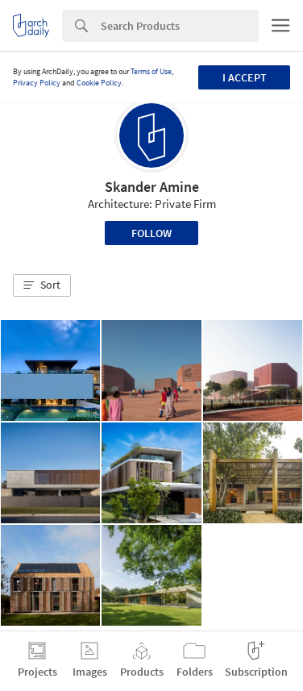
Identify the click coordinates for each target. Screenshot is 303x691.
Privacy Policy (36, 82)
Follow (151, 233)
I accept (244, 77)
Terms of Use (151, 71)
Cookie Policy (99, 82)
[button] (42, 285)
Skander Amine (152, 186)
